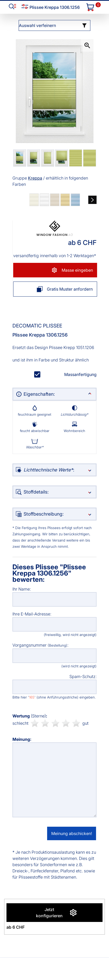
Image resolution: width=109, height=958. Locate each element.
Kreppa (35, 178)
